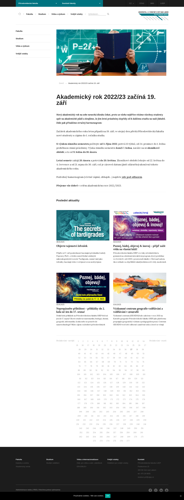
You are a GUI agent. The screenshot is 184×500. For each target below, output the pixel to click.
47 (120, 353)
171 (111, 399)
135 (91, 387)
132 (143, 383)
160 (111, 395)
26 (139, 345)
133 (78, 387)
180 (98, 403)
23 (122, 345)
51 (143, 353)
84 (125, 366)
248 (121, 428)
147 (98, 391)
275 (114, 441)
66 (91, 362)
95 (120, 370)
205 (121, 412)
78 (91, 366)
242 (80, 428)
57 (108, 358)
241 (144, 424)
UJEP (162, 3)
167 (85, 399)
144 (78, 391)
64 (79, 362)
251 (142, 428)
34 (114, 349)
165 (143, 395)
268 (121, 437)
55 (97, 358)
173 (124, 399)
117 (117, 378)
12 (132, 341)
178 (85, 403)
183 (117, 403)
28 (79, 349)
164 (137, 395)
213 (105, 416)
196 (130, 408)
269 (128, 437)
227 (124, 420)
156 (85, 395)
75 (143, 362)
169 (98, 399)
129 (124, 383)
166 (78, 399)
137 (104, 387)
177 (79, 403)
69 (109, 362)
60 (126, 358)
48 (126, 353)
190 (91, 408)
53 (85, 358)
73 (132, 362)
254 (94, 432)
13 (138, 341)
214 (111, 416)
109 (137, 374)
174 (130, 399)
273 (101, 441)
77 (85, 366)
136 (98, 387)
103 (98, 374)
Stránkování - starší (157, 341)
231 (77, 424)
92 (102, 370)
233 (90, 424)
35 (120, 349)
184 (124, 403)
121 (142, 378)
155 (78, 395)
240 (138, 424)
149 (111, 391)
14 (144, 341)
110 (144, 374)
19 (99, 345)
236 (111, 424)
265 (101, 437)
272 (94, 441)
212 (98, 416)
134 (85, 387)
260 (134, 432)
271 (142, 437)
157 (91, 395)
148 (105, 391)
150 (118, 391)
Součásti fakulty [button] (81, 3)
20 (105, 345)
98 (137, 370)
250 (135, 428)
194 (117, 408)
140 (124, 387)
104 (104, 374)
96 (126, 370)
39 (143, 349)
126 (105, 383)
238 (124, 424)
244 (94, 428)
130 (130, 383)
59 (120, 358)
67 (97, 362)
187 (143, 403)
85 (131, 366)
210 (85, 416)
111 (80, 378)
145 (85, 391)
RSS (35, 490)
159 (104, 395)
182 (111, 403)
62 (137, 358)
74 (137, 362)
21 (110, 345)
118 (123, 378)
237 (117, 424)
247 (114, 428)
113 (92, 378)
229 (137, 420)
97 (132, 370)
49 (132, 353)
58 (114, 358)
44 (102, 353)
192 (104, 408)
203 (107, 412)
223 (97, 420)
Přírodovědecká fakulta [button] (38, 3)
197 (137, 408)
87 (143, 366)
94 (114, 370)
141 (130, 387)
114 (98, 378)
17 (88, 345)
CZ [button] (131, 3)
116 (111, 378)
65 (85, 362)
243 (87, 428)
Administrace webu (24, 490)
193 (111, 408)
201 (94, 412)
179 (92, 403)
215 (117, 416)
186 (137, 403)
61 (131, 358)
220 (77, 420)
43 (96, 353)
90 (90, 370)
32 (102, 349)
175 (137, 399)
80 (103, 366)
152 (131, 391)
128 (117, 383)
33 (108, 349)
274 (107, 441)
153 (137, 391)
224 (104, 420)
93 (108, 370)
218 (137, 416)
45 (108, 353)
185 (130, 403)
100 (78, 374)
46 (114, 353)
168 (92, 399)
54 (91, 358)
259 (128, 432)
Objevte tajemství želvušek (72, 245)
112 (86, 378)
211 (92, 416)
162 (124, 395)
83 (120, 366)
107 (124, 374)
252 (81, 432)
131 (137, 383)
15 (77, 345)
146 (92, 391)
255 (101, 432)
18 (94, 345)
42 (91, 353)
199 (80, 412)
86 (137, 366)
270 (135, 437)
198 (144, 408)
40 (79, 353)
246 (108, 428)
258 (121, 432)
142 (137, 387)
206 (128, 412)
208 (141, 412)
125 (98, 383)
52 (79, 358)
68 (103, 362)
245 (101, 428)
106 (117, 374)
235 (104, 424)
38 (137, 349)
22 (116, 345)
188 (78, 408)
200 (87, 412)
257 (114, 432)
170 (105, 399)
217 (130, 416)
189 (85, 408)
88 (79, 370)
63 (143, 358)
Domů (61, 83)
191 (98, 408)
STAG (141, 3)
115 (105, 378)
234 (97, 424)
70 (115, 362)
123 (85, 383)
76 (80, 366)
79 (97, 366)
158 (98, 395)
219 (143, 416)
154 (143, 391)
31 (97, 349)
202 (100, 412)
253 (87, 432)
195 (124, 408)
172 (118, 399)
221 (84, 420)
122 (79, 383)
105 (111, 374)
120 (135, 378)
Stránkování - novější (65, 341)
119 (129, 378)
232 (84, 424)
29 (85, 349)
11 (127, 341)
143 (143, 387)
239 (131, 424)
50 (138, 353)
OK (108, 496)
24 (128, 345)
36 (125, 349)
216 (124, 416)
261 (141, 432)
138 (111, 387)
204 (114, 412)
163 (130, 395)
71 (120, 362)
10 (122, 341)
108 (131, 374)
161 (117, 395)
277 (128, 441)
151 (125, 391)
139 (117, 387)
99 (143, 370)
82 (114, 366)
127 (111, 383)
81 (108, 366)
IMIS (152, 3)
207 (135, 412)
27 (145, 345)
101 (85, 374)
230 (144, 420)
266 (108, 437)
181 (105, 403)
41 (85, 353)
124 (92, 383)
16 (83, 345)
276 (121, 441)
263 (87, 437)
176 (143, 399)
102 (91, 374)
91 (96, 370)
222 (90, 420)
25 (133, 345)
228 (131, 420)
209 (79, 416)
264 (94, 437)
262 (80, 437)
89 (85, 370)
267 (114, 437)
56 (102, 358)
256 (107, 432)
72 (126, 362)
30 (91, 349)
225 (111, 420)
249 (128, 428)
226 (117, 420)
